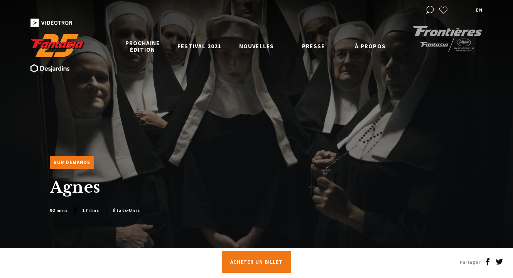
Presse (313, 46)
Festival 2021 (199, 46)
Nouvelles (256, 46)
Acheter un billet (256, 262)
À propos (370, 46)
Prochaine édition (142, 46)
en (479, 10)
